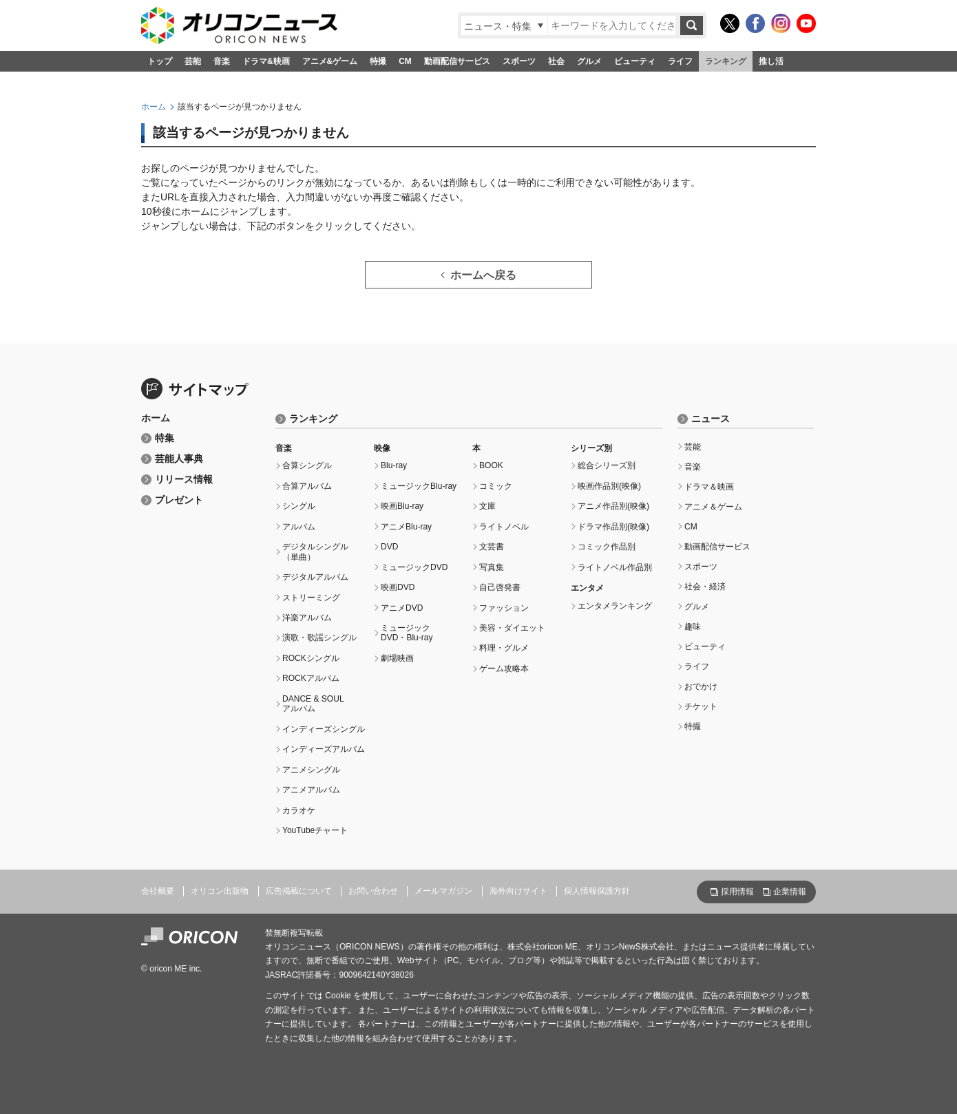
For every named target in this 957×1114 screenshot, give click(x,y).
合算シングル (307, 465)
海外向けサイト (518, 891)
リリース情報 (184, 479)
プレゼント (179, 500)
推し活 (771, 61)
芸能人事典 (179, 459)
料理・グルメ (504, 648)
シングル (298, 506)
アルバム (298, 527)
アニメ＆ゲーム (713, 507)
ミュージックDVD (414, 567)
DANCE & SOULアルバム (313, 703)
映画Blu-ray (402, 506)
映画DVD (397, 587)
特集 (164, 438)
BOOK (491, 465)
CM (405, 61)
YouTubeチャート (315, 830)
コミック (495, 486)
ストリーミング (311, 597)
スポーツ (519, 61)
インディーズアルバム (323, 749)
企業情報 (789, 891)
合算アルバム (307, 486)
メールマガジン (443, 891)
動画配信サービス (457, 61)
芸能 (193, 61)
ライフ (680, 61)
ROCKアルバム (310, 678)
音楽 (221, 61)
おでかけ (700, 686)
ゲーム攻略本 (504, 668)
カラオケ (298, 810)
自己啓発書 (499, 587)
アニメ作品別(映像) (613, 506)
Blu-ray (394, 465)
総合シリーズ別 (606, 465)
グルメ (589, 61)
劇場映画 (397, 658)
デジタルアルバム (315, 577)
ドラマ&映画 (266, 61)
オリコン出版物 (220, 891)
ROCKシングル (310, 658)
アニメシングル (311, 770)
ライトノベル (504, 527)
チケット (700, 706)
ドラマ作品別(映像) (613, 527)
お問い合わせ (373, 891)
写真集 (491, 567)
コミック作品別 (606, 546)
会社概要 (157, 891)
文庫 (487, 506)
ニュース (710, 419)
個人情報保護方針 (597, 891)
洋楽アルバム (307, 617)
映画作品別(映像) (609, 486)
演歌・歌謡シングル (319, 637)
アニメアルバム (311, 790)
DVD (389, 546)
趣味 (692, 626)
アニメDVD (402, 608)
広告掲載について (299, 891)
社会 (556, 61)
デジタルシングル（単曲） (315, 551)
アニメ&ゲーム (330, 61)
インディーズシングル (323, 729)
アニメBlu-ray (406, 527)
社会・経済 (705, 586)
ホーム (153, 107)
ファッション (504, 608)
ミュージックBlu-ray (418, 486)
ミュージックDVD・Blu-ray (407, 632)
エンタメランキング (615, 606)
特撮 (378, 61)
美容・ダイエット (512, 628)
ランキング (725, 61)
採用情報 (737, 891)
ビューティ (634, 61)
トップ (159, 61)
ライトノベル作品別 (615, 567)
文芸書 (491, 546)
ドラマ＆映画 (709, 487)
